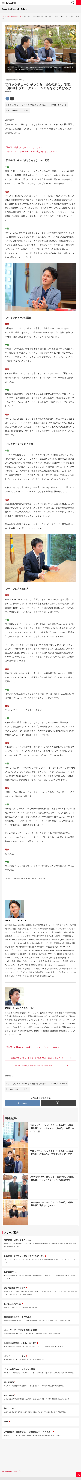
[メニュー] (78, 2)
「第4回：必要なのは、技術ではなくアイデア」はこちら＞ (32, 1047)
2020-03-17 (9, 92)
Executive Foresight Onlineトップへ (11, 1471)
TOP (3, 16)
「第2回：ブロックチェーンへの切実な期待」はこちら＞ (31, 151)
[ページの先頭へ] (78, 1474)
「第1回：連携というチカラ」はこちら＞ (24, 147)
